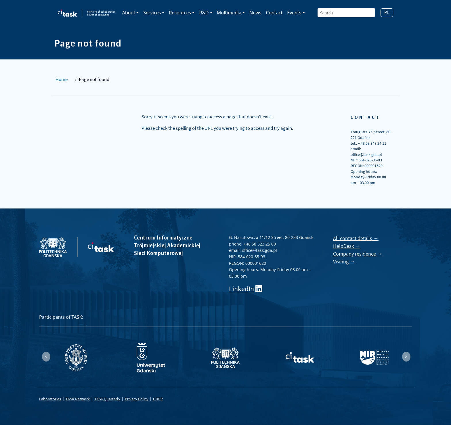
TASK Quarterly (107, 398)
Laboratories (50, 398)
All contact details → (356, 238)
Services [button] (152, 12)
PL (386, 12)
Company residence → (357, 253)
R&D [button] (204, 12)
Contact (274, 12)
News (255, 12)
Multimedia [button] (229, 12)
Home (62, 79)
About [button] (128, 12)
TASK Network (78, 398)
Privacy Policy (136, 398)
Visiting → (344, 261)
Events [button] (294, 12)
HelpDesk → (346, 246)
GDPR (158, 398)
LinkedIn (241, 288)
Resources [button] (180, 12)
